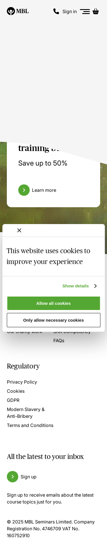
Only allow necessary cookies (53, 320)
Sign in (69, 11)
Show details (75, 285)
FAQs (58, 340)
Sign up (29, 477)
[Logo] (18, 11)
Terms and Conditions (30, 425)
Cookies (16, 391)
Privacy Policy (22, 382)
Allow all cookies (53, 303)
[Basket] (95, 11)
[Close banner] (19, 230)
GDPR (13, 400)
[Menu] (85, 11)
